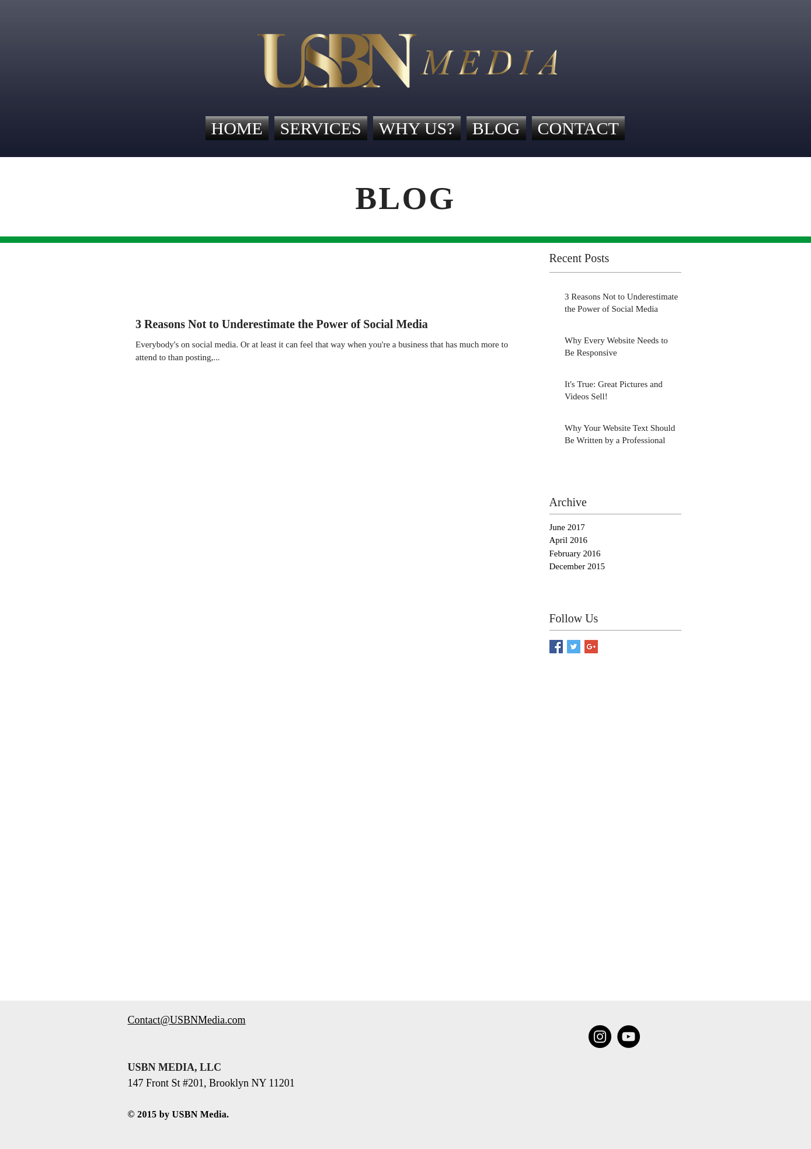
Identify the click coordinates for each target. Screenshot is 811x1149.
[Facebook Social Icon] (556, 646)
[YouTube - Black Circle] (628, 1036)
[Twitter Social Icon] (573, 646)
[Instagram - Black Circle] (600, 1036)
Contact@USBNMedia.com (187, 1020)
